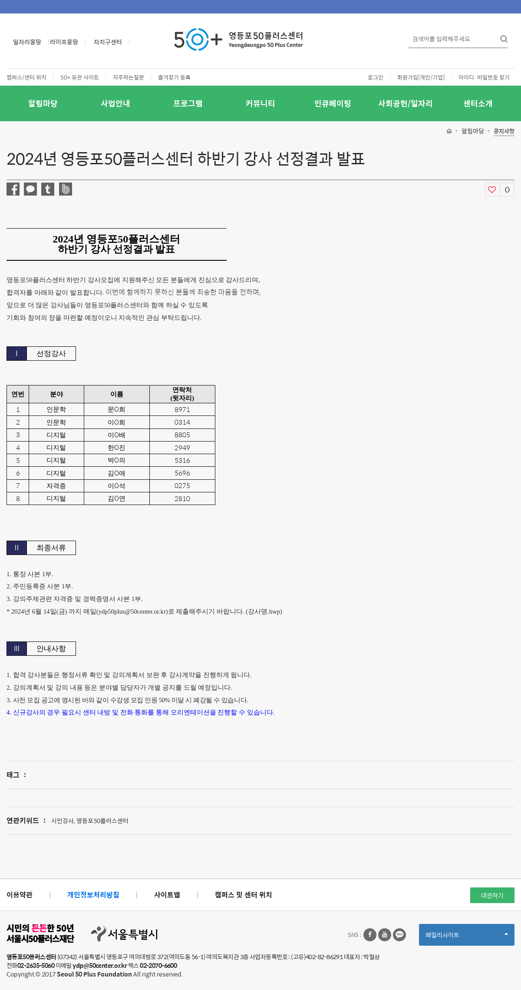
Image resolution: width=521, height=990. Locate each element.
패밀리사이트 (466, 938)
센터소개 (478, 103)
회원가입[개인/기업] (421, 77)
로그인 (375, 77)
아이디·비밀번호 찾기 (484, 77)
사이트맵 (167, 894)
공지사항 (504, 131)
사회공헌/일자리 (405, 103)
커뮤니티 (260, 103)
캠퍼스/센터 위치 (26, 77)
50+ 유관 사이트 (79, 77)
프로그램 (188, 103)
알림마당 (43, 103)
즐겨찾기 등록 (174, 77)
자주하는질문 (128, 77)
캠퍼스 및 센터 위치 (243, 894)
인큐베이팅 (332, 103)
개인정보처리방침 (93, 894)
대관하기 (492, 895)
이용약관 (20, 894)
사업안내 (115, 103)
